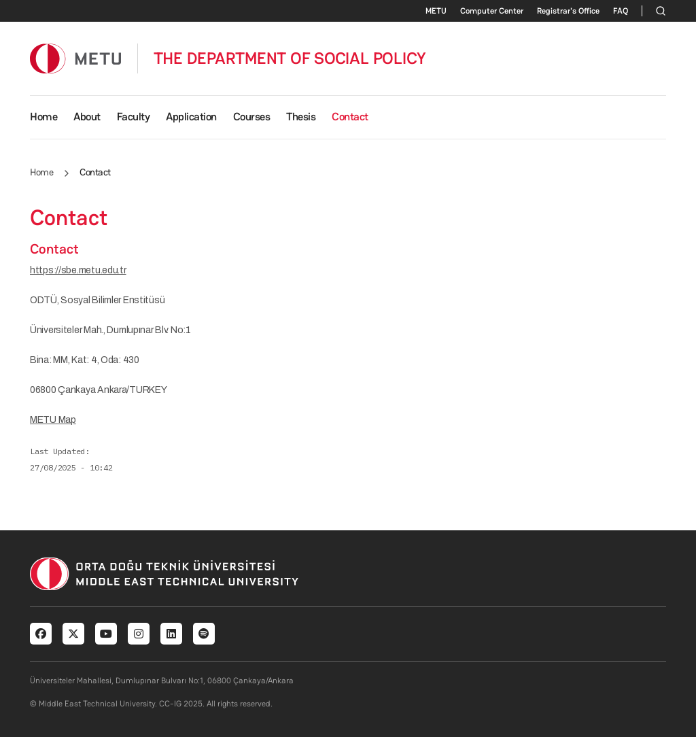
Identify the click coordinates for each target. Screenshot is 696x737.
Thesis (300, 116)
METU (436, 10)
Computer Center (491, 10)
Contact (350, 116)
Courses (252, 116)
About (87, 116)
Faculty (133, 116)
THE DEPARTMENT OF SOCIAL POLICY (290, 58)
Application (191, 116)
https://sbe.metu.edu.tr (78, 270)
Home (43, 116)
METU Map (53, 420)
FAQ (620, 10)
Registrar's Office (568, 10)
